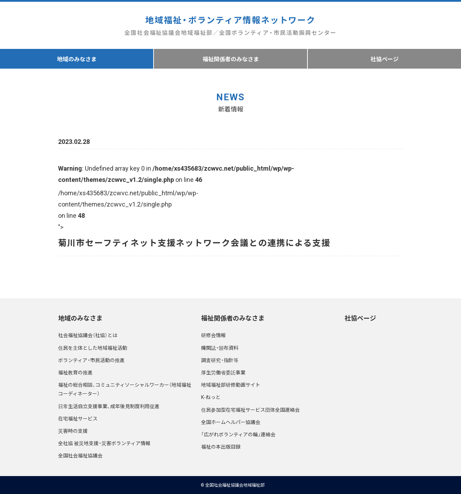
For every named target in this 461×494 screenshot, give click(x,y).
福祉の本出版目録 (221, 446)
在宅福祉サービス (78, 418)
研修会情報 (213, 334)
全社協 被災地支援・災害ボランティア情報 (104, 442)
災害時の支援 (73, 430)
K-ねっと (210, 396)
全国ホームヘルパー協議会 (230, 421)
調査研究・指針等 (219, 359)
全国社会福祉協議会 (80, 455)
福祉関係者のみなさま (231, 59)
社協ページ (384, 59)
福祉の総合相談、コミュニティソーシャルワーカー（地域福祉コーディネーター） (124, 389)
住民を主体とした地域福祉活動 (92, 347)
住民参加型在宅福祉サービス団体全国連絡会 (250, 409)
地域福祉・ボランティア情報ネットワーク (230, 25)
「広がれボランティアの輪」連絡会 (238, 434)
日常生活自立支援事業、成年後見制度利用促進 (109, 406)
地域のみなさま (76, 59)
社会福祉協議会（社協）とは (87, 334)
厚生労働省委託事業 (223, 372)
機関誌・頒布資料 (219, 347)
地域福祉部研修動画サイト (230, 384)
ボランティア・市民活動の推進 (91, 359)
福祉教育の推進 (75, 372)
